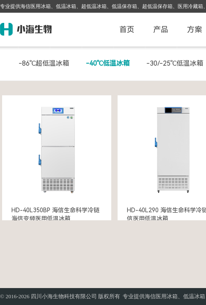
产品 (160, 29)
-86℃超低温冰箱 (44, 63)
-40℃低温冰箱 (108, 63)
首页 (127, 29)
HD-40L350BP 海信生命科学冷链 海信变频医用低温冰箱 (55, 214)
